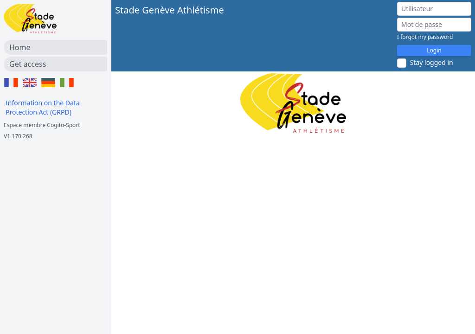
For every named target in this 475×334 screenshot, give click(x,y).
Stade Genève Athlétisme (169, 10)
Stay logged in (431, 62)
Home (20, 47)
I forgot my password (425, 37)
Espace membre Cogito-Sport (42, 125)
